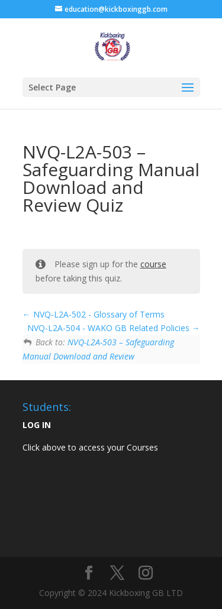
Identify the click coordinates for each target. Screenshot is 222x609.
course (153, 264)
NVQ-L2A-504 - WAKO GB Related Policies (113, 327)
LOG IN (36, 424)
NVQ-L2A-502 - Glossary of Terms (93, 314)
